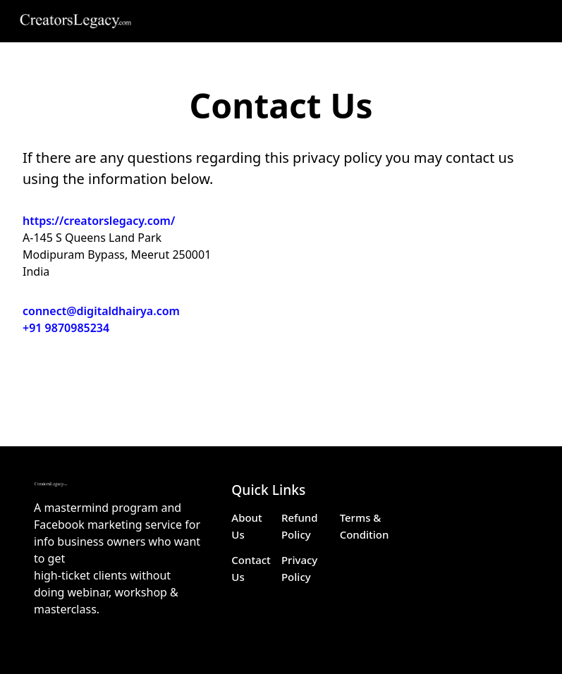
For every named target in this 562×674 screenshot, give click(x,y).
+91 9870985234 (66, 328)
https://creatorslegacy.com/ (99, 220)
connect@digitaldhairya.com (101, 311)
